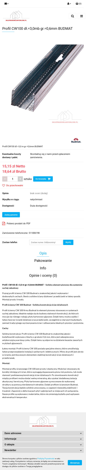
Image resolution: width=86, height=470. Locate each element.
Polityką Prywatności (46, 459)
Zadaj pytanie (11, 215)
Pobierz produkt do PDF (16, 223)
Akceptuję (75, 462)
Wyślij (68, 242)
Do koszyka (43, 178)
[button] (78, 4)
